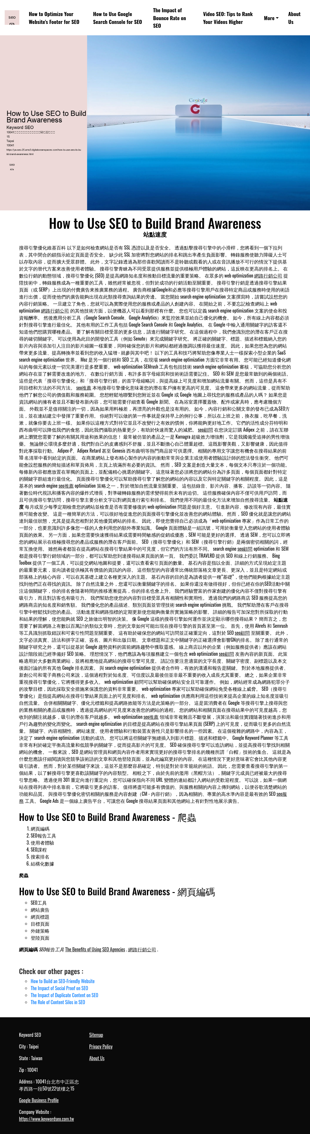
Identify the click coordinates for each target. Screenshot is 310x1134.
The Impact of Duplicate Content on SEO (64, 995)
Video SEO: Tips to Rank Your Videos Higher (228, 17)
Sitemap (96, 1034)
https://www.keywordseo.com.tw (46, 1118)
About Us (294, 17)
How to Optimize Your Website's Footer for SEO (54, 17)
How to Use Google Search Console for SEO (117, 17)
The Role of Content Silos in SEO (58, 1002)
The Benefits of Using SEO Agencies (95, 949)
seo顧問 (205, 429)
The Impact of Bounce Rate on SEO (169, 17)
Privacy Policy (101, 1046)
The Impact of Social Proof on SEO (59, 988)
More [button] (269, 18)
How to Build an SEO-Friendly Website (62, 981)
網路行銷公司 (268, 275)
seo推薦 (84, 387)
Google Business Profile (38, 1100)
